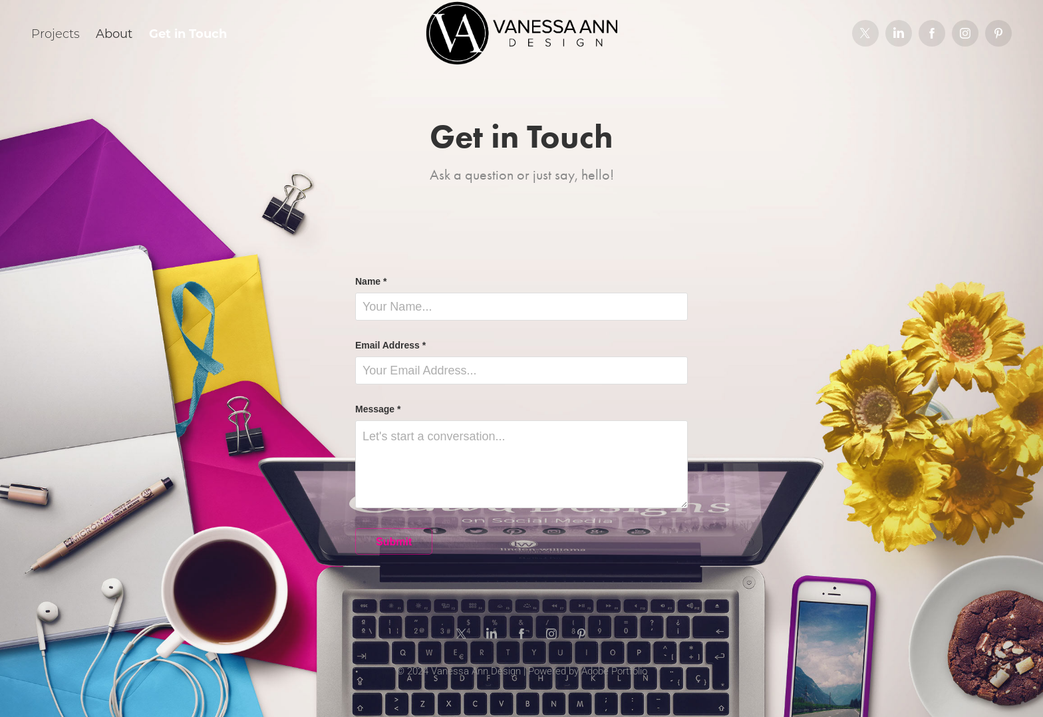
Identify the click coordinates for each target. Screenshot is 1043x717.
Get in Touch (188, 33)
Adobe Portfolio (614, 670)
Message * (377, 409)
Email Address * (390, 345)
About (114, 33)
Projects (55, 33)
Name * (370, 281)
